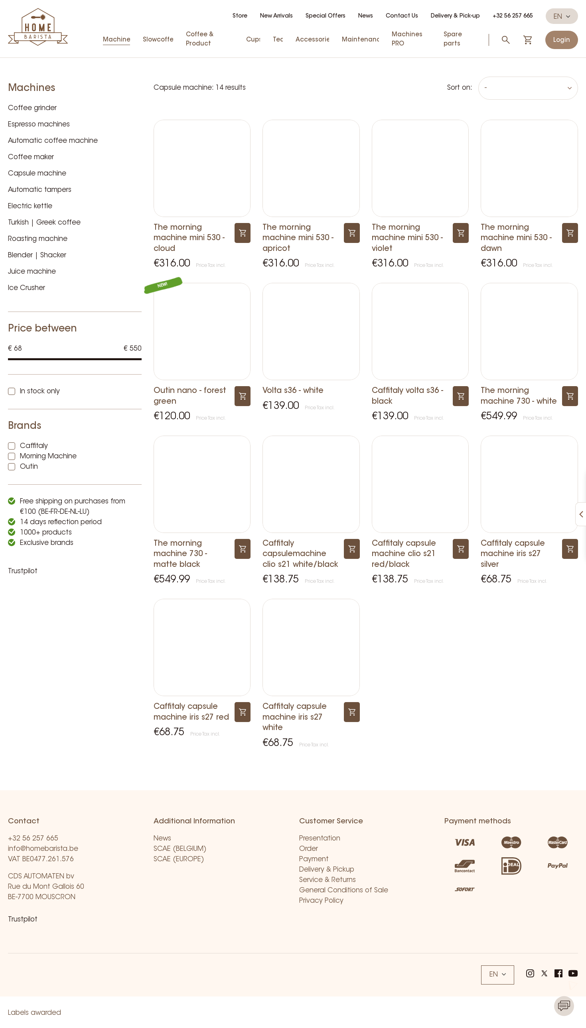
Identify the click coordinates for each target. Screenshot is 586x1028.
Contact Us (402, 16)
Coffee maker (31, 157)
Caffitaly (34, 446)
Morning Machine (48, 456)
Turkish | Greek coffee (44, 222)
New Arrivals (276, 16)
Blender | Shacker (37, 255)
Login (561, 40)
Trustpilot (22, 571)
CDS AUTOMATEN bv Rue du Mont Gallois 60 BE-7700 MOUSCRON (46, 887)
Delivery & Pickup (326, 869)
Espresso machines (39, 124)
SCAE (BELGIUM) (180, 849)
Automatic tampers (39, 190)
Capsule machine (37, 173)
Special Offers (325, 16)
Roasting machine (37, 239)
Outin (29, 467)
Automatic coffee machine (53, 141)
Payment (314, 859)
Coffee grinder (32, 108)
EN (562, 16)
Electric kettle (30, 206)
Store (240, 16)
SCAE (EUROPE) (179, 859)
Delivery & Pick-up (455, 16)
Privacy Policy (321, 901)
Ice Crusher (26, 288)
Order (308, 849)
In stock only (40, 391)
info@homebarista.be (43, 849)
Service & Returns (327, 880)
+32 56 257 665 (513, 16)
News (365, 16)
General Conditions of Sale (343, 890)
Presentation (319, 838)
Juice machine (32, 271)
